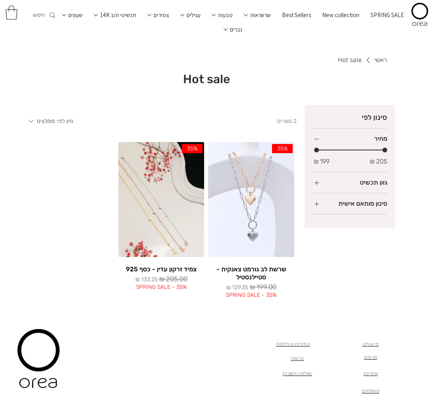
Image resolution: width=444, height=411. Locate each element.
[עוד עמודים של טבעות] (214, 15)
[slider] (316, 150)
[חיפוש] (36, 15)
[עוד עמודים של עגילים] (182, 15)
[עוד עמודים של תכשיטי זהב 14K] (96, 15)
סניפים (370, 356)
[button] (11, 12)
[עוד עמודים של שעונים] (64, 15)
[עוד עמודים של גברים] (226, 29)
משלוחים (370, 390)
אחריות (370, 373)
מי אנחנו (371, 343)
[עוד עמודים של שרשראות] (246, 15)
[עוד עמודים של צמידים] (149, 15)
